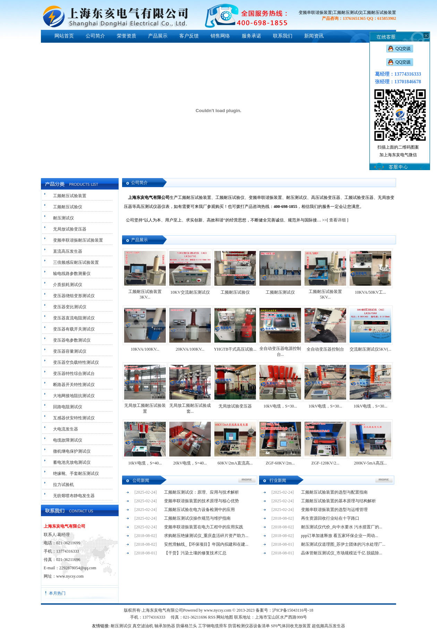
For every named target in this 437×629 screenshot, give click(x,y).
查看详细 (337, 220)
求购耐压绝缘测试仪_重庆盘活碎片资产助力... (206, 535)
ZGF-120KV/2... (325, 463)
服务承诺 (251, 36)
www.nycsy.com (70, 576)
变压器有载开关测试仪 (74, 329)
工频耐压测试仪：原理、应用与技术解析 (201, 492)
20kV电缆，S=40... (190, 463)
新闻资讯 (314, 36)
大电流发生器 (65, 429)
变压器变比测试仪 (69, 306)
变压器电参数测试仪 (72, 340)
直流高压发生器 (67, 251)
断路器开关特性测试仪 (74, 384)
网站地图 (224, 617)
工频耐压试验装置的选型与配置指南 (334, 492)
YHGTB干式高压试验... (235, 349)
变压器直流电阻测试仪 (74, 318)
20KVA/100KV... (190, 349)
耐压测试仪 (63, 218)
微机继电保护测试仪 (72, 451)
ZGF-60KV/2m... (280, 463)
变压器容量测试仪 (69, 351)
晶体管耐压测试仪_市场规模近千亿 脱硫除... (341, 553)
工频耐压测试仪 (280, 292)
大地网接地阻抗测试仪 (74, 395)
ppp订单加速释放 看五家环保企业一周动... (339, 535)
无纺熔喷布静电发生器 (74, 495)
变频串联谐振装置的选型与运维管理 (334, 509)
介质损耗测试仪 (67, 284)
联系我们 (282, 36)
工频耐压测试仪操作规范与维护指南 (197, 518)
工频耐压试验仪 (67, 206)
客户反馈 (189, 36)
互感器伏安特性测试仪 (74, 418)
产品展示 (158, 36)
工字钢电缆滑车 (212, 625)
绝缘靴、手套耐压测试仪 (76, 473)
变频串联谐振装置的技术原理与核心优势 (201, 500)
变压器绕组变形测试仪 (74, 295)
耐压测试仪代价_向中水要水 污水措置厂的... (341, 527)
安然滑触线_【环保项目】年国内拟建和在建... (206, 544)
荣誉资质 (126, 36)
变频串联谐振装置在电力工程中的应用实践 (203, 527)
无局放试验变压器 (69, 229)
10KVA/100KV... (145, 349)
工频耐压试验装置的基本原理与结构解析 (338, 500)
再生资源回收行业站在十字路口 (330, 518)
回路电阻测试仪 (67, 406)
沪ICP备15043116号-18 (292, 610)
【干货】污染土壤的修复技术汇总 (195, 553)
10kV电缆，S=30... (280, 406)
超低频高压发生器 (328, 625)
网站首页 (64, 36)
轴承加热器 (164, 625)
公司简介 (95, 36)
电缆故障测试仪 (67, 440)
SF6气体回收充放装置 (291, 625)
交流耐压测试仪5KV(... (370, 349)
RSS (211, 617)
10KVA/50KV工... (370, 292)
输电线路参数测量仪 (72, 273)
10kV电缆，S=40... (145, 463)
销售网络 (220, 36)
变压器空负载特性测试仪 (76, 362)
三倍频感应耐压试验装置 (76, 262)
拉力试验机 (63, 484)
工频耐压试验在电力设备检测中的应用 (199, 509)
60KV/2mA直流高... (235, 463)
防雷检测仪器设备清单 (249, 625)
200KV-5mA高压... (370, 463)
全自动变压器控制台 (325, 349)
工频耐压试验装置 (69, 195)
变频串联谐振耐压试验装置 (78, 240)
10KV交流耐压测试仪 (189, 292)
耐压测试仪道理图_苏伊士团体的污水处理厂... (343, 544)
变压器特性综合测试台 (74, 373)
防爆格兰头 (186, 625)
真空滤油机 (142, 625)
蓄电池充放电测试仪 (72, 462)
